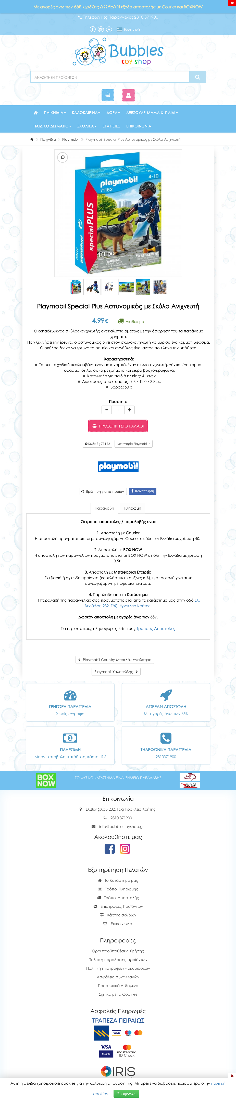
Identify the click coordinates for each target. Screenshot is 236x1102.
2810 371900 (121, 817)
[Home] (31, 139)
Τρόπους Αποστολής (156, 628)
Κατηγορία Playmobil (133, 444)
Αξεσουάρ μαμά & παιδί (152, 112)
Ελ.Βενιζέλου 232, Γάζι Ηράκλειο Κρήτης (121, 809)
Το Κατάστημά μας (118, 880)
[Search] (197, 77)
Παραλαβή (104, 508)
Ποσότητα (118, 401)
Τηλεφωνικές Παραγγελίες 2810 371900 (118, 17)
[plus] (130, 410)
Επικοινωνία (138, 126)
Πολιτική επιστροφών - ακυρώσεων (118, 968)
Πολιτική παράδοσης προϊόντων (118, 959)
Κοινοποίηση (142, 491)
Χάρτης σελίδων (118, 915)
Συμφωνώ (126, 1093)
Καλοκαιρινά (86, 112)
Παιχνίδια (55, 112)
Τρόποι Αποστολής (118, 897)
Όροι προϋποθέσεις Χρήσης (118, 951)
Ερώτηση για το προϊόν (102, 491)
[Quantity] (118, 410)
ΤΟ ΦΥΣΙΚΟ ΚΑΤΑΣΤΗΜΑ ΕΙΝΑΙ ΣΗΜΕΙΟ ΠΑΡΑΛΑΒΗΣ (118, 777)
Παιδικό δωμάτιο (52, 126)
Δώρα (113, 112)
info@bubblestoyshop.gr (121, 826)
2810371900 (166, 756)
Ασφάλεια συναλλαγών (118, 977)
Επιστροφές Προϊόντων (118, 906)
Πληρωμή (132, 508)
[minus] (107, 410)
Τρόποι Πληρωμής (118, 889)
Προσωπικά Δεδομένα (118, 985)
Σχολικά (86, 126)
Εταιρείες (111, 126)
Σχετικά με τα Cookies (118, 994)
